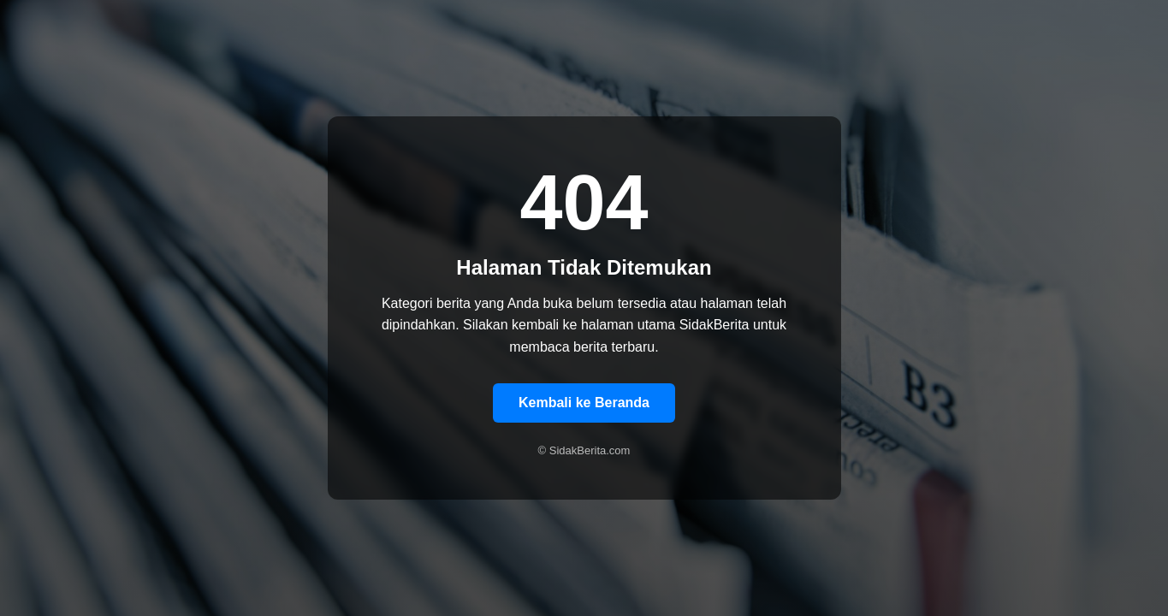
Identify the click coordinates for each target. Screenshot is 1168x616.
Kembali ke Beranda (584, 402)
